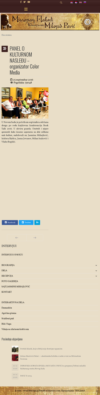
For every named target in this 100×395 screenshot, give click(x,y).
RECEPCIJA (7, 275)
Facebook (9, 222)
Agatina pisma (9, 313)
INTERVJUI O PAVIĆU (12, 254)
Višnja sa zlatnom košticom (15, 329)
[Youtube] (28, 2)
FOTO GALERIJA (10, 281)
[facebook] (21, 2)
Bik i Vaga (6, 323)
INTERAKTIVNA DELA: (13, 302)
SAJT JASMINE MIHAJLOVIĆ (16, 286)
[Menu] (26, 9)
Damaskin (7, 307)
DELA (4, 270)
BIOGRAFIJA (8, 265)
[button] (82, 265)
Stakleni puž (8, 318)
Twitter (26, 222)
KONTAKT (7, 292)
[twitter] (24, 2)
